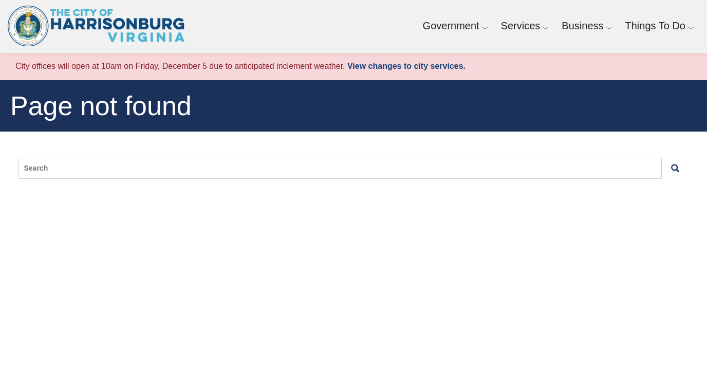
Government (451, 25)
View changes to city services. (406, 66)
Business (582, 25)
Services (521, 25)
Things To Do (655, 25)
